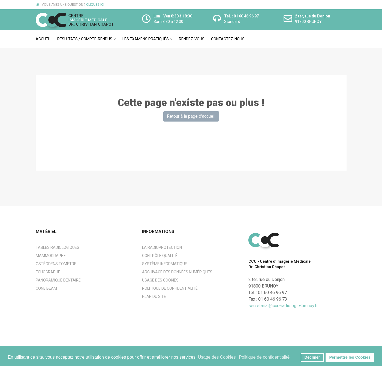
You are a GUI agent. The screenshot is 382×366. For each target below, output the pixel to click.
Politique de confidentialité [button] (264, 357)
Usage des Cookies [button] (217, 357)
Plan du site (154, 296)
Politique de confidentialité (170, 288)
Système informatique (164, 264)
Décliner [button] (312, 357)
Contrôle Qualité (160, 255)
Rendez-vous (191, 39)
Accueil (43, 39)
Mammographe (51, 255)
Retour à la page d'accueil (191, 116)
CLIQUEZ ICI (95, 5)
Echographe (48, 272)
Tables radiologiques (57, 247)
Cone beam (46, 288)
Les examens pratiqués (145, 39)
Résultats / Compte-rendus (84, 39)
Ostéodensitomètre (56, 264)
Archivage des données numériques (177, 272)
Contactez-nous (228, 39)
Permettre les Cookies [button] (350, 357)
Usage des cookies (160, 280)
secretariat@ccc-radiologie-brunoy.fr (283, 305)
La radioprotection (162, 247)
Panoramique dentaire (58, 280)
